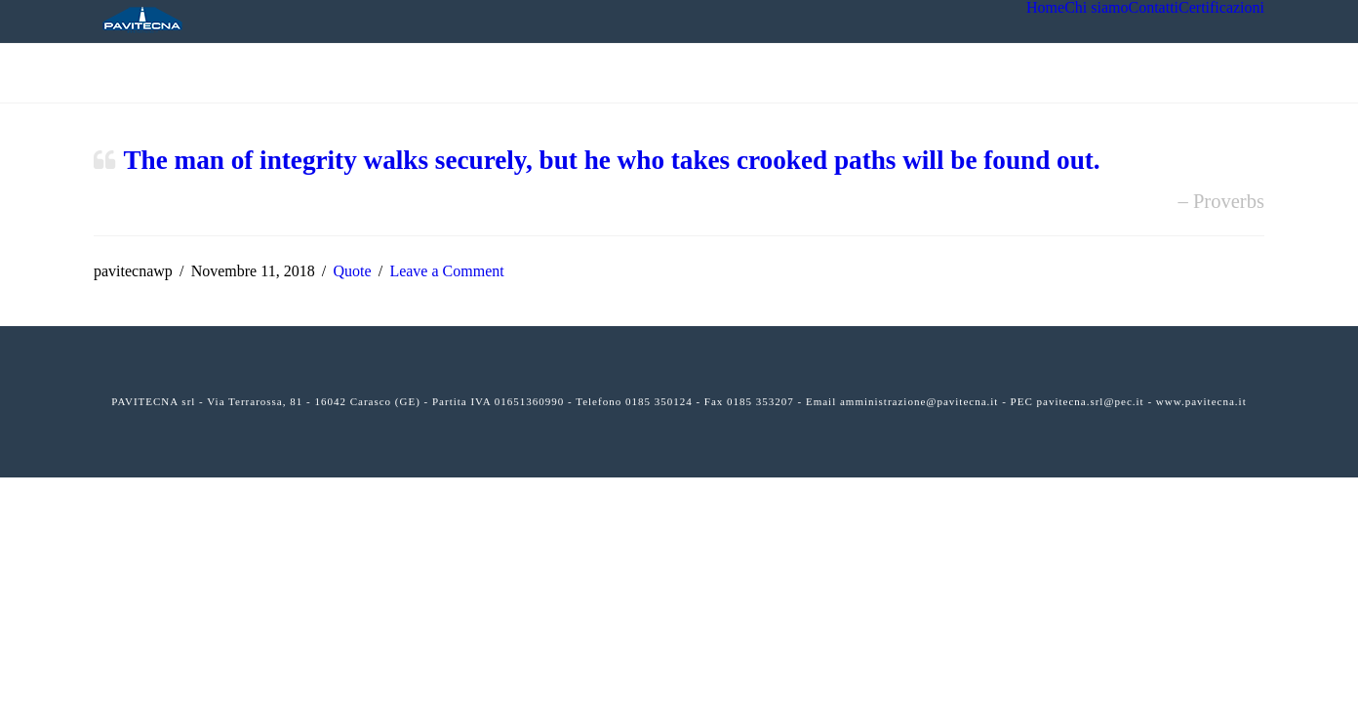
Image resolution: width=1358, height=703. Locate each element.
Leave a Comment (446, 271)
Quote (352, 271)
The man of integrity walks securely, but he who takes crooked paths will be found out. (611, 160)
